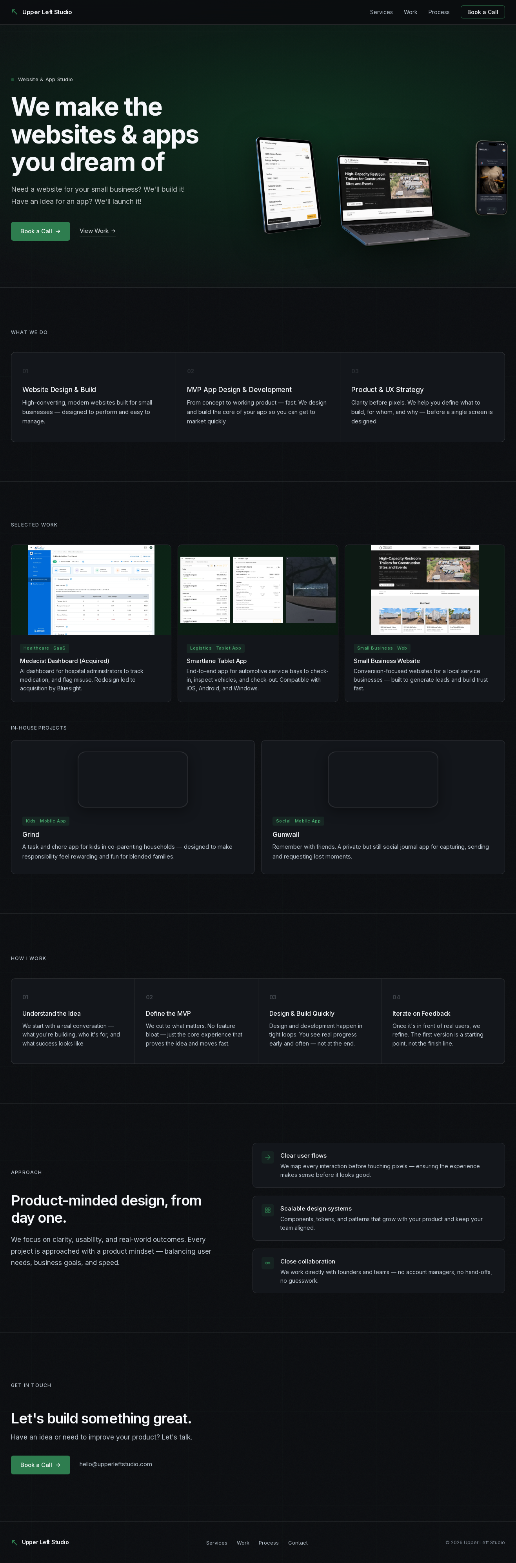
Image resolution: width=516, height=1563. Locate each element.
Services (381, 12)
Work (411, 12)
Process (439, 12)
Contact (298, 1542)
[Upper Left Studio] (41, 12)
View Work (98, 230)
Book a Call (482, 12)
